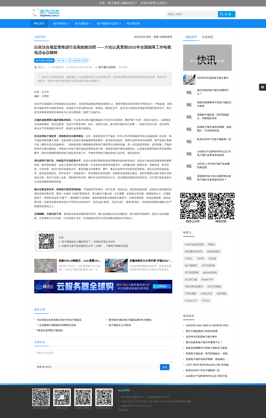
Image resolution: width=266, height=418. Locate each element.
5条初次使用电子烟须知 (50, 330)
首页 (156, 36)
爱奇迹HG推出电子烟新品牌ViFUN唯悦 (130, 319)
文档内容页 (166, 36)
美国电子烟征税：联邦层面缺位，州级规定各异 (211, 353)
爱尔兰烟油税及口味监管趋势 (202, 331)
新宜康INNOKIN (193, 251)
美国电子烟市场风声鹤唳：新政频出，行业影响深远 (214, 359)
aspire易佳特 (210, 272)
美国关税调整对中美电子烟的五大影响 (206, 347)
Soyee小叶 (207, 279)
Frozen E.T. (191, 300)
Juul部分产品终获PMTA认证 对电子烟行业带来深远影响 (216, 376)
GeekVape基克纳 (194, 244)
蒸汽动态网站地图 (181, 401)
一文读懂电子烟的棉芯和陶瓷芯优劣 (56, 325)
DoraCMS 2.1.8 (142, 405)
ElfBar (211, 244)
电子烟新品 (81, 23)
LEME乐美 (206, 293)
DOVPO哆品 (214, 286)
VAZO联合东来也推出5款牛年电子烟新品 (59, 319)
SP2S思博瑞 (192, 272)
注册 (121, 410)
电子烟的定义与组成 (120, 325)
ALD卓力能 (191, 279)
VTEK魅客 (190, 293)
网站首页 (39, 23)
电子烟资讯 (59, 23)
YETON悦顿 (208, 265)
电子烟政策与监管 (107, 23)
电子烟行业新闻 (44, 60)
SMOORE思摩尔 (194, 286)
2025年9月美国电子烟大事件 (201, 336)
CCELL (189, 258)
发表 (164, 367)
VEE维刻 (221, 293)
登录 (39, 367)
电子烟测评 (191, 265)
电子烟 (60, 60)
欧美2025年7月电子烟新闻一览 (203, 370)
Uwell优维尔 (213, 251)
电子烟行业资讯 (107, 67)
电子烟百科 (133, 23)
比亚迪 (212, 258)
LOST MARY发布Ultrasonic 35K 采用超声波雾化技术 (214, 364)
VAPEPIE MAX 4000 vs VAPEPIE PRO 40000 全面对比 (216, 325)
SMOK (200, 258)
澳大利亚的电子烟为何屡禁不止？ (204, 342)
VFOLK (206, 300)
